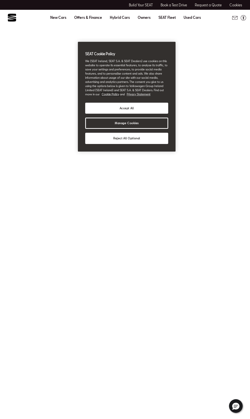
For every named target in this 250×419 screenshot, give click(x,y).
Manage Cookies (127, 123)
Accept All (127, 108)
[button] (236, 406)
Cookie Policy (110, 94)
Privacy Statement (138, 94)
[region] (127, 97)
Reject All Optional (126, 138)
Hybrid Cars (120, 18)
